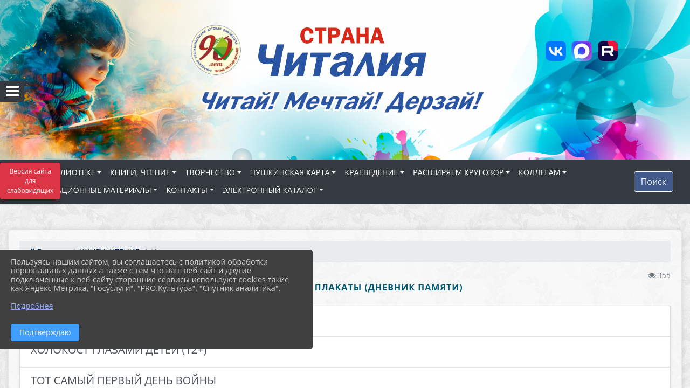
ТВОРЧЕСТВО (210, 172)
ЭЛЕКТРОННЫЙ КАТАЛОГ (270, 190)
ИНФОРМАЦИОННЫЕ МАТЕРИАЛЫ (86, 190)
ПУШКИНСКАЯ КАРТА (290, 172)
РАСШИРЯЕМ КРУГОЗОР (458, 172)
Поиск (653, 182)
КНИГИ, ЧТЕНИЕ (140, 172)
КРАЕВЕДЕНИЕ (371, 172)
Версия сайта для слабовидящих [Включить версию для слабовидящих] (30, 181)
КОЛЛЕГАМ (540, 172)
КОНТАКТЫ (187, 190)
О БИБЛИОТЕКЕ (66, 172)
